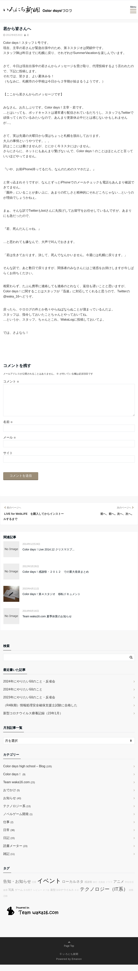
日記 (9, 844)
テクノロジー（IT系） (104, 895)
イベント (49, 887)
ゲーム (19, 896)
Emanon (77, 965)
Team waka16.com (19, 788)
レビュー (37, 896)
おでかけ (11, 796)
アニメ (118, 888)
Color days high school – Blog (27, 772)
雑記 (9, 860)
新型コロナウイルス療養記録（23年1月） (33, 719)
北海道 (101, 888)
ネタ (76, 896)
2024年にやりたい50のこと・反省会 (29, 687)
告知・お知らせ (17, 888)
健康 (5, 896)
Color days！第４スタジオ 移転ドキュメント (51, 600)
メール (9, 443)
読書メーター (15, 852)
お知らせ (12, 804)
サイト (8, 459)
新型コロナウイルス (62, 896)
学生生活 (129, 888)
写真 (11, 896)
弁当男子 (27, 896)
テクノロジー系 (17, 812)
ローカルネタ (72, 888)
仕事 (8, 828)
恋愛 (34, 888)
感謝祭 (88, 888)
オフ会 (46, 896)
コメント (11, 381)
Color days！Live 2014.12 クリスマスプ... (48, 555)
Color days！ (14, 780)
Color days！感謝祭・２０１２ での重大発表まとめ (56, 578)
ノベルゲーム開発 (17, 820)
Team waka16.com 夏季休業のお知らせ (47, 622)
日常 (9, 836)
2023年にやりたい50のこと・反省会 (29, 703)
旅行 (95, 888)
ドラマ (109, 888)
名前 (8, 428)
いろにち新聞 (70, 960)
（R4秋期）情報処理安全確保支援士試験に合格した (40, 711)
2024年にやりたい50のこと (22, 695)
